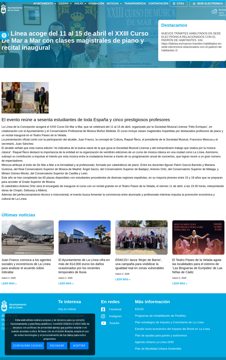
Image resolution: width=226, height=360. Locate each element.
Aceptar (79, 345)
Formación (96, 3)
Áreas (80, 3)
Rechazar (57, 345)
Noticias (114, 3)
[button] (4, 35)
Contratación (158, 3)
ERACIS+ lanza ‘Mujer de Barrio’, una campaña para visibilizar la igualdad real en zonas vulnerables (139, 264)
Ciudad (65, 3)
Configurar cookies (28, 345)
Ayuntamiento (44, 3)
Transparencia (135, 3)
